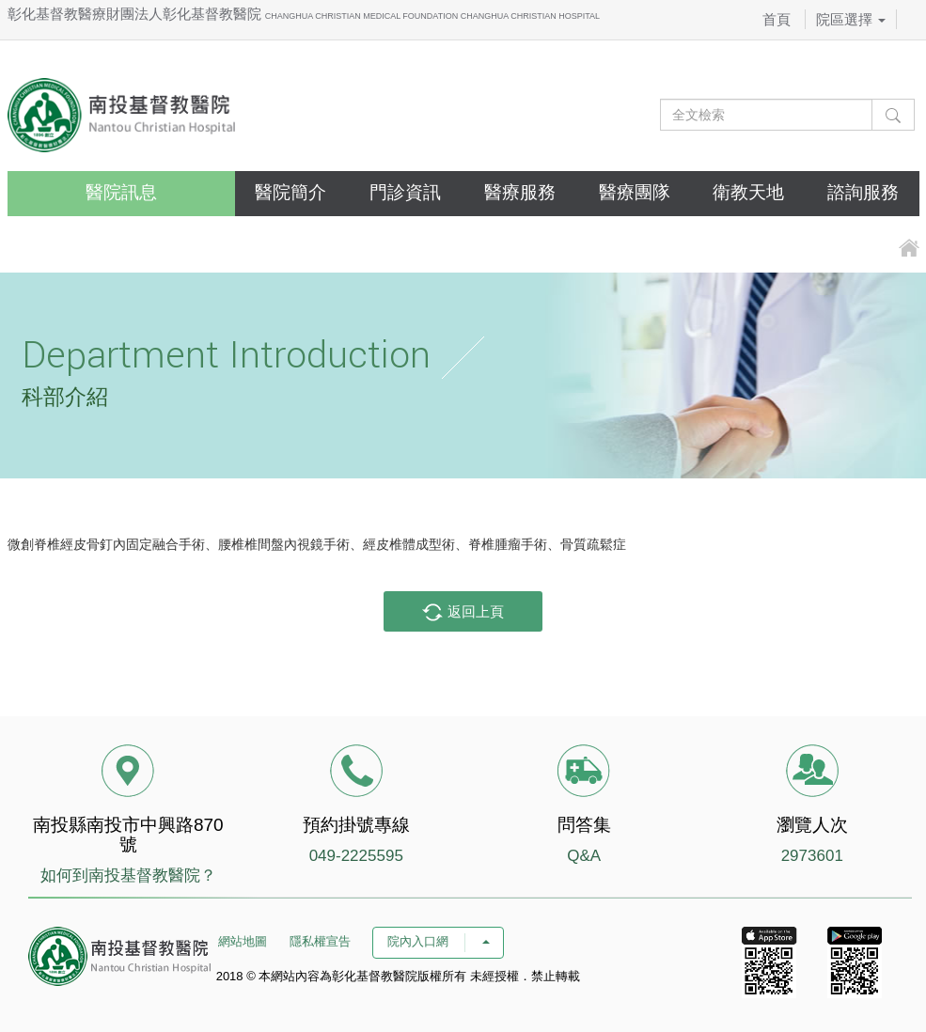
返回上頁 (462, 612)
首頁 (776, 19)
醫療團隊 (634, 192)
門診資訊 (405, 192)
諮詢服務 (863, 192)
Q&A (584, 856)
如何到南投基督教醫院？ (128, 875)
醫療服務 (520, 192)
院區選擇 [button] (851, 19)
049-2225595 (356, 856)
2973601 (812, 856)
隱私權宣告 (320, 941)
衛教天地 (748, 192)
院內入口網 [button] (438, 941)
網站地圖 (242, 941)
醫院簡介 (290, 192)
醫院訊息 (121, 192)
